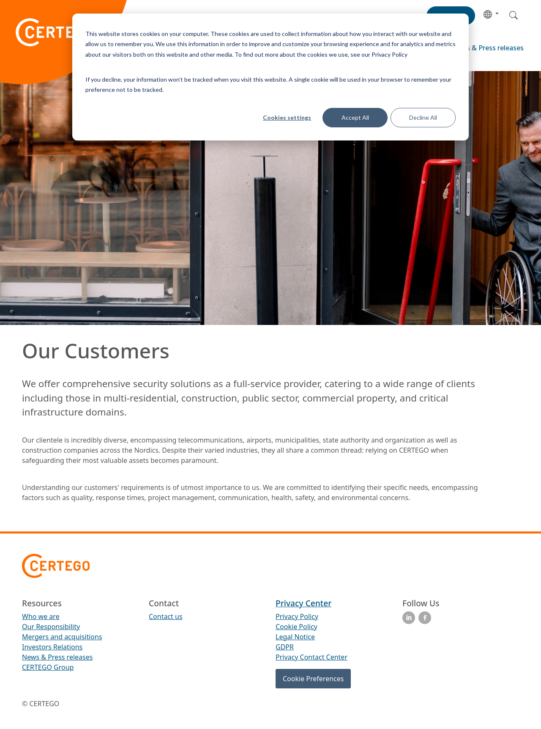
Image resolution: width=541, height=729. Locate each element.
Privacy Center (303, 603)
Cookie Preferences (313, 678)
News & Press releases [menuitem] (57, 657)
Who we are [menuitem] (41, 616)
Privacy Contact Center (311, 657)
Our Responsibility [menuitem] (51, 626)
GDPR (285, 647)
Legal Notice (295, 636)
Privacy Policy (297, 616)
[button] (491, 14)
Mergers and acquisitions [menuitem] (62, 636)
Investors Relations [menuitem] (52, 647)
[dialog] (270, 77)
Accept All (355, 117)
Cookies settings (287, 117)
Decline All (423, 117)
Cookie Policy (296, 626)
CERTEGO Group (48, 667)
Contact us (166, 616)
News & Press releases (488, 47)
